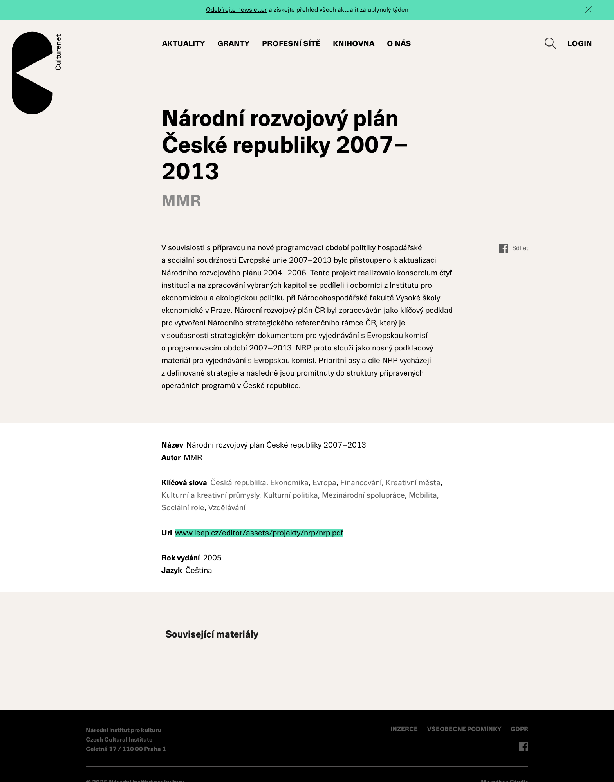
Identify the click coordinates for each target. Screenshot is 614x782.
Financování (361, 483)
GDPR (519, 729)
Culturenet (36, 72)
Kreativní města (413, 483)
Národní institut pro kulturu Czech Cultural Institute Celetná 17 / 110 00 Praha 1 (126, 739)
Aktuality (183, 44)
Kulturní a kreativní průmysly (210, 495)
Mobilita (423, 495)
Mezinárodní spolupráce (363, 495)
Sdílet (513, 248)
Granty (233, 44)
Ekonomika (289, 483)
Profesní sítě (291, 44)
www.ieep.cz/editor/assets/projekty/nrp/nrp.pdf (259, 533)
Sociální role (182, 508)
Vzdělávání (227, 508)
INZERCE (404, 729)
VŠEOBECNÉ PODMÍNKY (465, 729)
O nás (399, 44)
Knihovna (353, 44)
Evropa (324, 483)
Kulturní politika (290, 495)
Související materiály (220, 635)
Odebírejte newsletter (236, 9)
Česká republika (238, 483)
